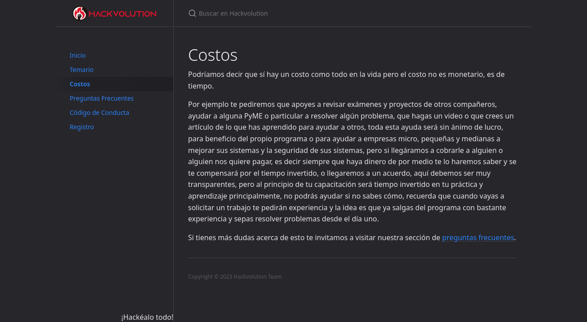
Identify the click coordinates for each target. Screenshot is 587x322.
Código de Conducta (99, 112)
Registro (82, 127)
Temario (82, 69)
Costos (80, 84)
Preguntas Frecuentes (102, 98)
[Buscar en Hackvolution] (293, 13)
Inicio (78, 55)
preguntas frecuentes (478, 237)
